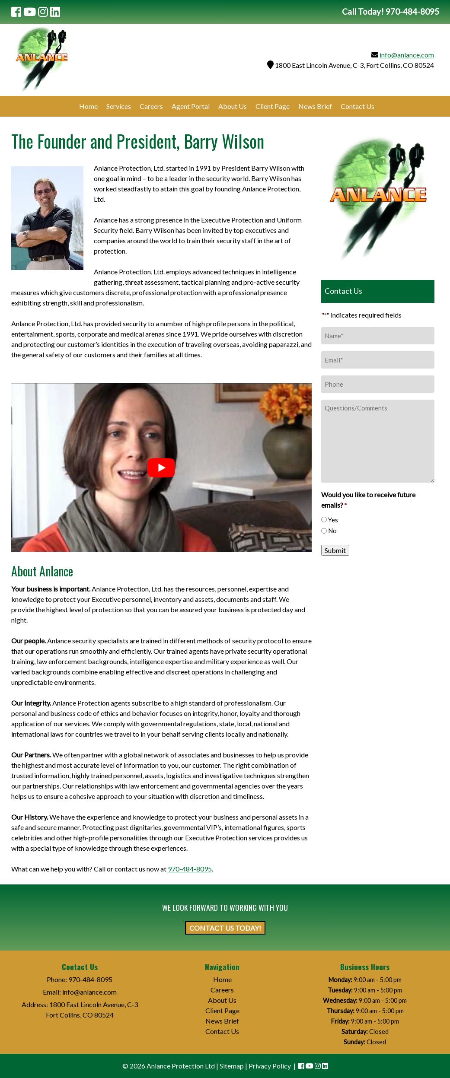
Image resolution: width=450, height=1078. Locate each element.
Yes (333, 520)
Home (88, 106)
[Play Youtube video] (161, 467)
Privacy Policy (270, 1066)
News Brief (315, 106)
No (332, 530)
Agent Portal (191, 106)
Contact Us (357, 106)
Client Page (272, 106)
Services (118, 106)
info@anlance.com (407, 55)
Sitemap (232, 1066)
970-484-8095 (190, 869)
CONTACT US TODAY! (225, 928)
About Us (232, 106)
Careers (151, 106)
